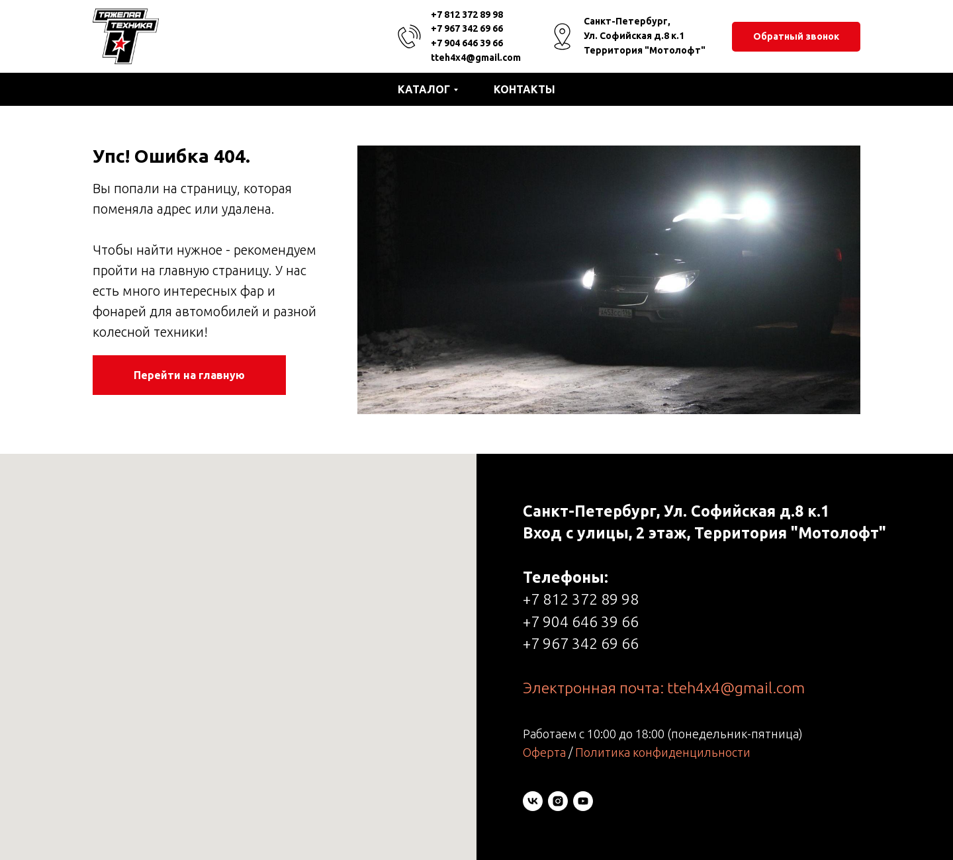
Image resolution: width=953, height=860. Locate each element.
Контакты (524, 89)
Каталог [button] (424, 89)
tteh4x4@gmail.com (476, 57)
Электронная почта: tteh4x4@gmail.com (664, 687)
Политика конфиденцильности (662, 752)
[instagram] (558, 801)
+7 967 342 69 (572, 643)
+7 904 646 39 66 (467, 43)
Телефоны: (565, 577)
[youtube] (583, 801)
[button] (796, 37)
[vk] (533, 801)
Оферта (544, 752)
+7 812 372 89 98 (467, 14)
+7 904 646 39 (572, 621)
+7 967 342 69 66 (467, 28)
